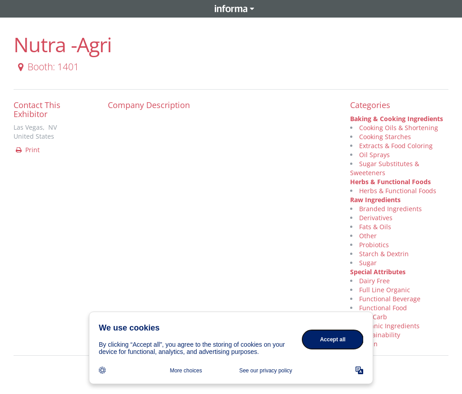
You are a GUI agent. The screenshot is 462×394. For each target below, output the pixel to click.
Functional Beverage (389, 298)
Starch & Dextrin (384, 253)
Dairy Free (374, 280)
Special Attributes (378, 271)
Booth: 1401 (46, 66)
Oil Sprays (374, 154)
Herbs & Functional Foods (390, 181)
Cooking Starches (385, 136)
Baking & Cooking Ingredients (396, 118)
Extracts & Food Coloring (396, 145)
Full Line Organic (384, 289)
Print (27, 149)
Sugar (368, 262)
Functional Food (383, 307)
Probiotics (374, 244)
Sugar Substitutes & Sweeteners (384, 168)
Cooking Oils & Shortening (398, 127)
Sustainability (379, 335)
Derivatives (376, 217)
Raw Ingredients (375, 199)
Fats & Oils (375, 226)
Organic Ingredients (389, 326)
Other (368, 235)
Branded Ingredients (390, 208)
